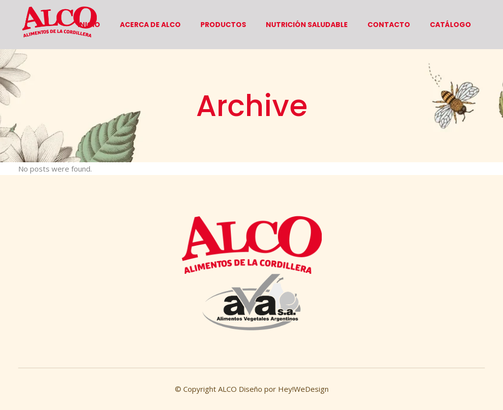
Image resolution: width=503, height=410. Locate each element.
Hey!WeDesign (302, 389)
